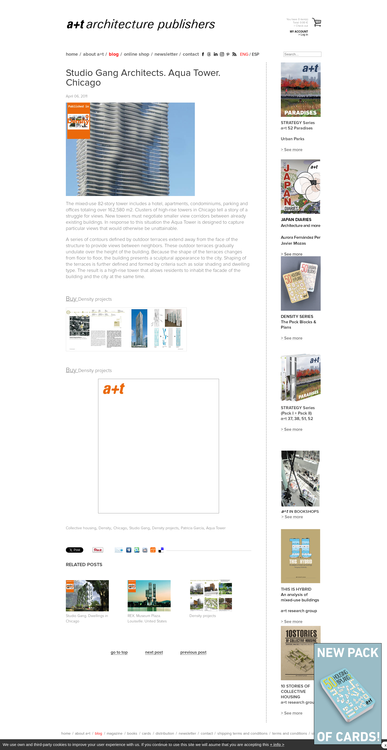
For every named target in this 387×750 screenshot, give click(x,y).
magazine (115, 733)
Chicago (120, 528)
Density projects (165, 528)
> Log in (303, 34)
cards (146, 733)
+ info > (277, 744)
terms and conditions (289, 733)
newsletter (166, 54)
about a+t (93, 54)
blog (114, 54)
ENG (244, 54)
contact (191, 54)
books (132, 733)
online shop (136, 54)
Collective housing (81, 528)
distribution (165, 733)
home (72, 54)
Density (105, 528)
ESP (255, 54)
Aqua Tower (215, 528)
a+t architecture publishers (148, 24)
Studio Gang (139, 528)
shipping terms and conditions (242, 733)
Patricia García (192, 528)
